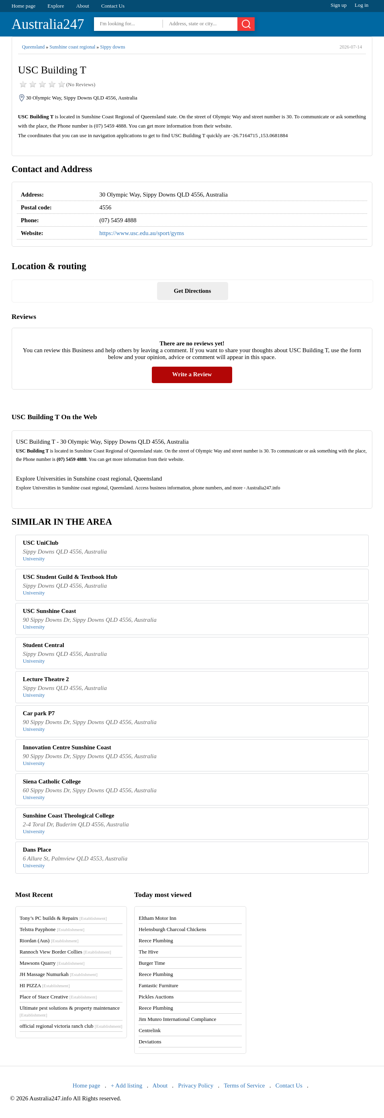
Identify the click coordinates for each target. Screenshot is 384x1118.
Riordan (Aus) (49, 940)
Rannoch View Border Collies (65, 952)
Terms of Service (244, 1085)
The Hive (148, 952)
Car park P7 (39, 713)
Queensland (33, 47)
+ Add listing (126, 1085)
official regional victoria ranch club (71, 1026)
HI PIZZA (45, 985)
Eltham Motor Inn (157, 918)
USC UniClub (41, 543)
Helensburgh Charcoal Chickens (172, 929)
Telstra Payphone (52, 929)
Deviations (150, 1042)
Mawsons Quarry (52, 963)
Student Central (43, 645)
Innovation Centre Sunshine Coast (67, 747)
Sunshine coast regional (72, 47)
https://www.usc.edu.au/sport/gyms (141, 233)
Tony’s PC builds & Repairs (63, 918)
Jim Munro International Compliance (177, 1019)
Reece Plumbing (156, 940)
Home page (24, 6)
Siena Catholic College (52, 781)
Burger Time (152, 963)
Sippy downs (112, 47)
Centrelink (150, 1030)
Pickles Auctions (156, 997)
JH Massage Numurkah (59, 974)
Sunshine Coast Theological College (68, 815)
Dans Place (37, 849)
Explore (55, 6)
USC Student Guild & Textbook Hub (70, 577)
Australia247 (48, 24)
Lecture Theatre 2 (46, 679)
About (82, 6)
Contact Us (113, 6)
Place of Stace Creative (58, 997)
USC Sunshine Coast (49, 611)
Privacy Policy (195, 1085)
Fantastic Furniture (158, 985)
